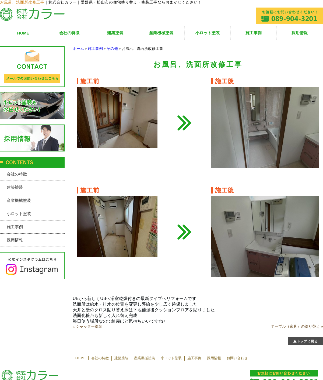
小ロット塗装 (207, 32)
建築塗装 (115, 32)
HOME (23, 33)
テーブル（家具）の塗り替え (295, 326)
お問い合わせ (237, 358)
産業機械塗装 (161, 32)
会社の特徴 (69, 32)
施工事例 (253, 32)
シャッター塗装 (89, 326)
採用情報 (300, 32)
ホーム (78, 48)
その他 (112, 48)
